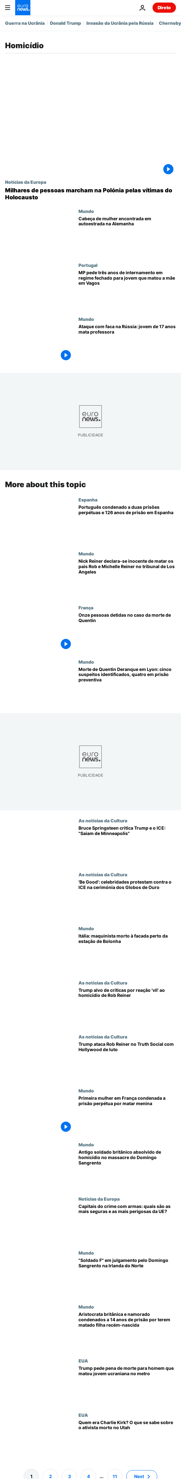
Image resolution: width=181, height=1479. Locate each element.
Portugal (87, 265)
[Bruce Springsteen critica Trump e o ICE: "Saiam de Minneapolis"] (127, 845)
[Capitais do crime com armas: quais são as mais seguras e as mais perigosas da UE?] (127, 1223)
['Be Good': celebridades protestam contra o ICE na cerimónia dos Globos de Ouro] (127, 898)
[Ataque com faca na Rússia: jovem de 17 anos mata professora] (127, 343)
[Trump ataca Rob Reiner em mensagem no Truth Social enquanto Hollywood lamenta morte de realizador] (127, 1061)
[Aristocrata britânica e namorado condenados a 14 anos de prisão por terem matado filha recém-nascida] (127, 1331)
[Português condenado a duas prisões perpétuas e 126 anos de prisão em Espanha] (127, 524)
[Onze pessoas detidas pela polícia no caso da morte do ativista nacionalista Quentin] (127, 632)
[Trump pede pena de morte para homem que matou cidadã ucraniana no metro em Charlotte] (127, 1385)
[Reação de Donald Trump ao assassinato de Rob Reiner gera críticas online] (127, 1007)
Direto (164, 7)
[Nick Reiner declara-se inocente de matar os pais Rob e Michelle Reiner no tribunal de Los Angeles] (127, 578)
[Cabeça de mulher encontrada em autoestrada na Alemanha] (127, 235)
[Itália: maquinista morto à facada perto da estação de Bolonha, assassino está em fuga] (127, 953)
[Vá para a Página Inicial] (22, 7)
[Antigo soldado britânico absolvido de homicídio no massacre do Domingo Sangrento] (127, 1169)
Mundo (86, 211)
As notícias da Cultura (102, 820)
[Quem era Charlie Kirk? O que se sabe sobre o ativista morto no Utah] (127, 1439)
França (85, 607)
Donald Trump (65, 23)
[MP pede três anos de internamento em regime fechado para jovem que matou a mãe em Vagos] (127, 289)
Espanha (87, 499)
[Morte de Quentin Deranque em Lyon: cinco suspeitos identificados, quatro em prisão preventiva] (127, 686)
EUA (83, 1360)
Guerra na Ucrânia (25, 23)
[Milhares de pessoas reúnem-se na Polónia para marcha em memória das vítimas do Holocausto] (90, 194)
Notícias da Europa (25, 181)
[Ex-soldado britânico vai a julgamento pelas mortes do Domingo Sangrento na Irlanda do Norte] (127, 1277)
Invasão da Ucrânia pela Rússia (119, 23)
